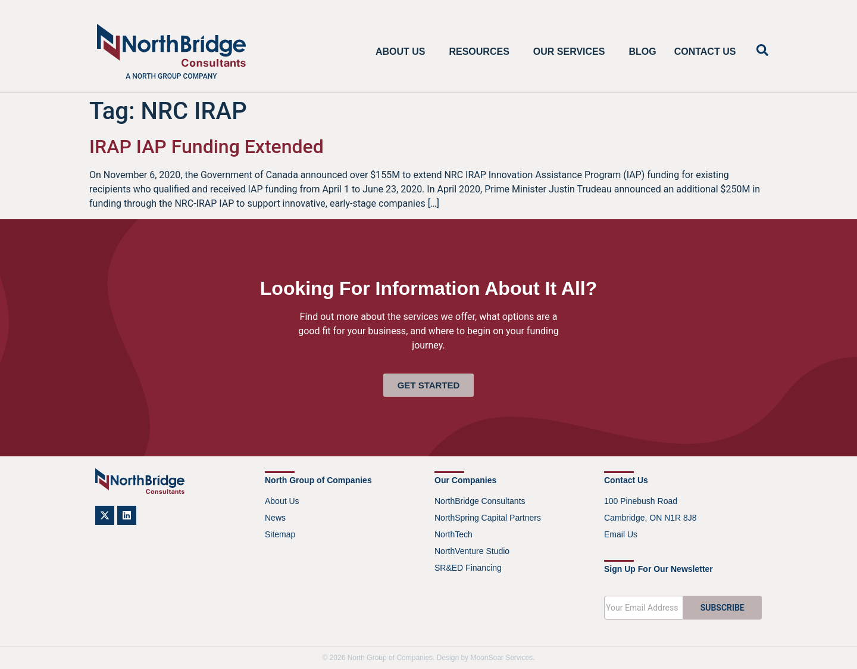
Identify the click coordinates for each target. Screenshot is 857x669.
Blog (642, 51)
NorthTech (453, 534)
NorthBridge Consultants (480, 501)
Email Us (620, 534)
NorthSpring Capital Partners (487, 517)
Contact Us (705, 51)
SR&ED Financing (468, 567)
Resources (482, 52)
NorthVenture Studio (471, 551)
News (275, 517)
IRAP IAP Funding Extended (206, 146)
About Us (403, 52)
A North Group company (171, 76)
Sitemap (280, 534)
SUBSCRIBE (722, 607)
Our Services (572, 52)
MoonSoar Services (501, 658)
